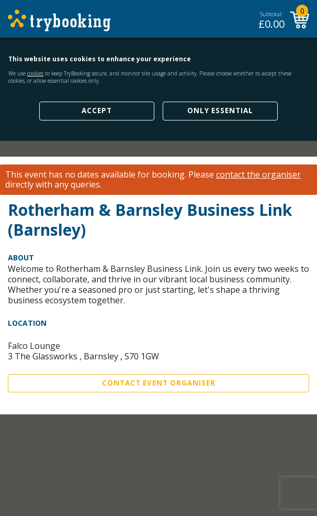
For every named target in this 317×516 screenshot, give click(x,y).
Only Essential (220, 110)
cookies (35, 73)
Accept (97, 110)
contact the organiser (258, 175)
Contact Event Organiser (159, 383)
